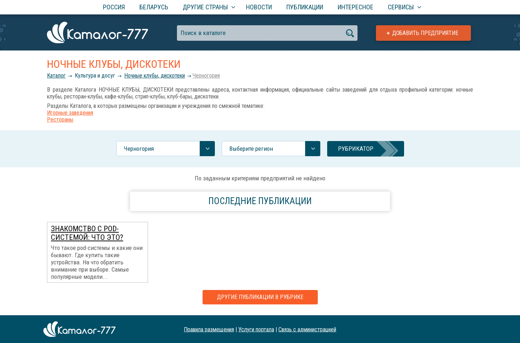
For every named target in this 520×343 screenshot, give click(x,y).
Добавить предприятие (425, 33)
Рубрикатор (355, 148)
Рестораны (60, 119)
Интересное (355, 7)
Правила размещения (209, 329)
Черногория (206, 75)
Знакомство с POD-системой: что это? (87, 233)
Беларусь (153, 7)
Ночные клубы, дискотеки (154, 75)
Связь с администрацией (307, 329)
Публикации (304, 7)
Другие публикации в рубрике (260, 297)
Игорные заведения (70, 112)
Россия (114, 7)
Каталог (56, 75)
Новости (259, 7)
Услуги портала (256, 329)
